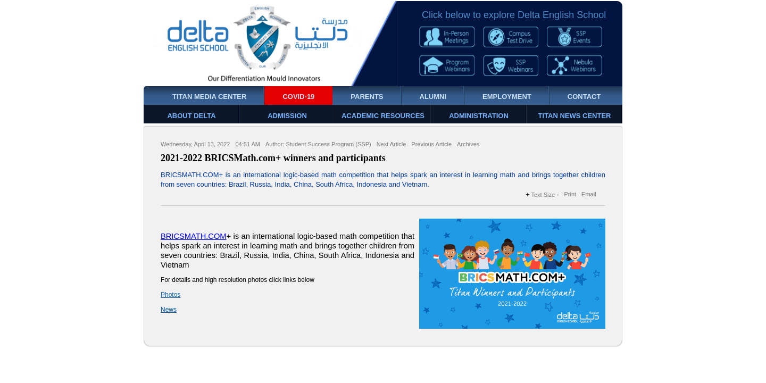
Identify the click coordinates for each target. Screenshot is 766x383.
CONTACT (584, 97)
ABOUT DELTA (191, 116)
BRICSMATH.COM (194, 236)
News (169, 309)
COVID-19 (298, 97)
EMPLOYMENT (506, 97)
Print (570, 194)
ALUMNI (433, 97)
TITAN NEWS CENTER (574, 116)
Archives (468, 144)
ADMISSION (287, 116)
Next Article (391, 144)
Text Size (543, 195)
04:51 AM (247, 144)
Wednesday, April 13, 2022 (195, 144)
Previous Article (431, 144)
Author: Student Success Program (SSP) (318, 144)
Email (588, 194)
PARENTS (367, 97)
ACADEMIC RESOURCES (383, 116)
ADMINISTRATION (479, 116)
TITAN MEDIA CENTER (209, 97)
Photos (170, 294)
